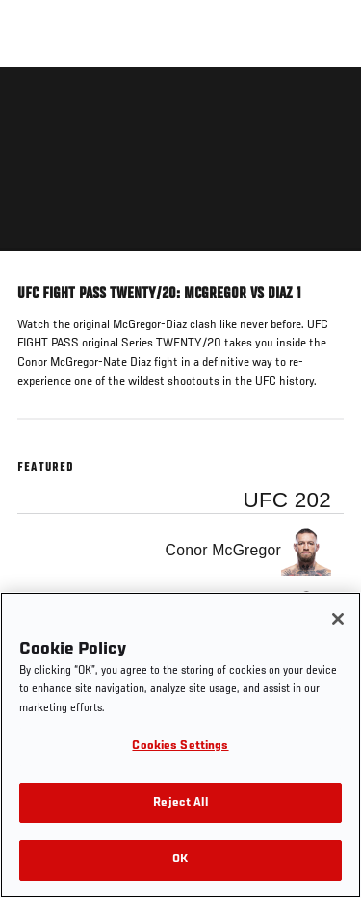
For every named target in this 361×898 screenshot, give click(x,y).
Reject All (180, 803)
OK (180, 860)
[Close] (338, 619)
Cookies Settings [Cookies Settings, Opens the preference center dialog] (180, 746)
